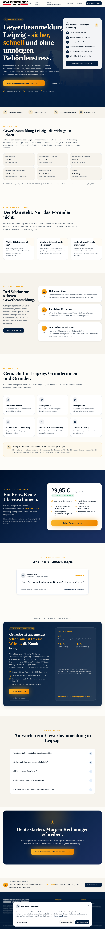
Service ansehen (14, 330)
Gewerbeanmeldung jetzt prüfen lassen (24, 83)
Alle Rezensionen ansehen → (74, 589)
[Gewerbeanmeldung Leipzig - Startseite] (15, 3)
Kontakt (79, 3)
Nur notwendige (66, 922)
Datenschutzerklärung (59, 916)
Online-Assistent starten (82, 64)
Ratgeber (70, 3)
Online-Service (37, 3)
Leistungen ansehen (19, 698)
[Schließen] (88, 905)
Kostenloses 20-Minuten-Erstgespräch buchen (75, 697)
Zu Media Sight (19, 691)
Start (29, 3)
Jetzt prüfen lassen (93, 3)
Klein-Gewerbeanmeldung (54, 3)
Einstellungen (22, 922)
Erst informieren (56, 83)
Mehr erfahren (93, 885)
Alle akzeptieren (82, 922)
